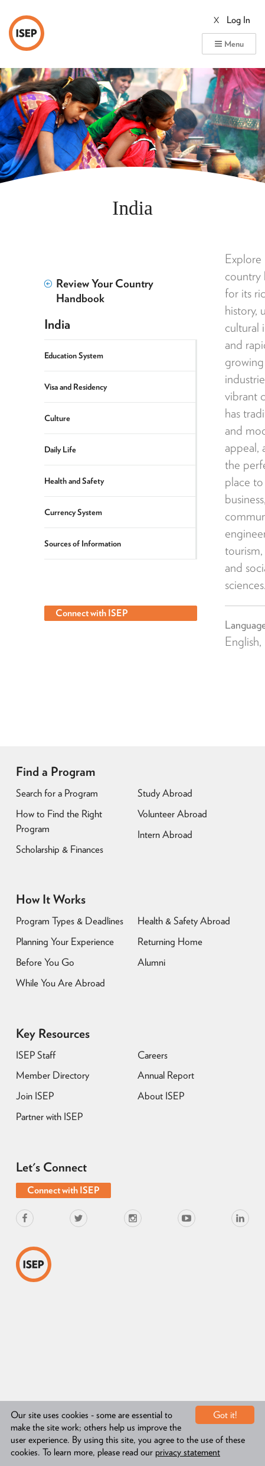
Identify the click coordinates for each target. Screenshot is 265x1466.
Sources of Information (82, 543)
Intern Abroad (165, 834)
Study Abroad (165, 793)
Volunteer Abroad (172, 814)
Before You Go (45, 962)
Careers (153, 1055)
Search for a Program (57, 793)
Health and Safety (74, 481)
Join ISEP (35, 1096)
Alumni (151, 962)
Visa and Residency (75, 386)
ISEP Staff (35, 1055)
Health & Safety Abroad (184, 921)
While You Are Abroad (60, 983)
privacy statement (187, 1452)
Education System (73, 355)
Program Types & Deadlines (69, 921)
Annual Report (166, 1075)
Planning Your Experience (65, 941)
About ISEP (161, 1096)
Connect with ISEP (91, 613)
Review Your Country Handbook (98, 291)
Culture (57, 418)
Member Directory (52, 1075)
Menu (229, 43)
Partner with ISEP (49, 1116)
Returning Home (170, 941)
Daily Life (60, 449)
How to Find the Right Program (59, 821)
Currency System (73, 512)
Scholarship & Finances (59, 849)
